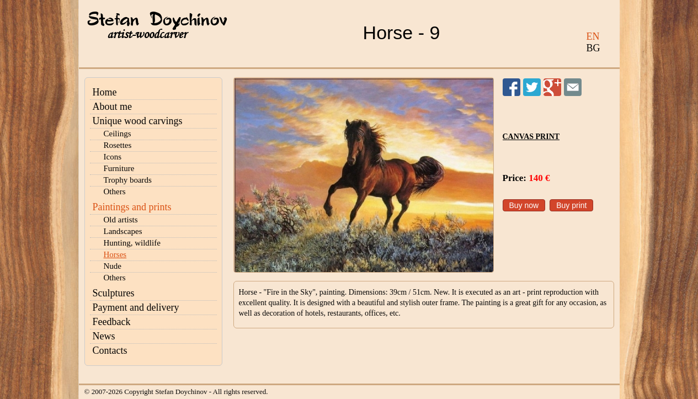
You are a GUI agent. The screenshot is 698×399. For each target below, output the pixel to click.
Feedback (112, 321)
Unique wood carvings (138, 120)
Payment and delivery (136, 307)
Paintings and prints (132, 206)
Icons (113, 156)
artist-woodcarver (147, 34)
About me (112, 106)
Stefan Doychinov (157, 20)
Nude (113, 266)
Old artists (121, 219)
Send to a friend (573, 87)
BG (593, 48)
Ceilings (117, 133)
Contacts (110, 350)
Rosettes (118, 145)
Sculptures (114, 293)
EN (593, 36)
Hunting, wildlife (132, 242)
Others (115, 191)
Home (105, 92)
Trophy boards (128, 179)
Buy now (524, 205)
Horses (115, 254)
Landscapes (123, 231)
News (104, 336)
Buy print (571, 205)
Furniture (119, 168)
